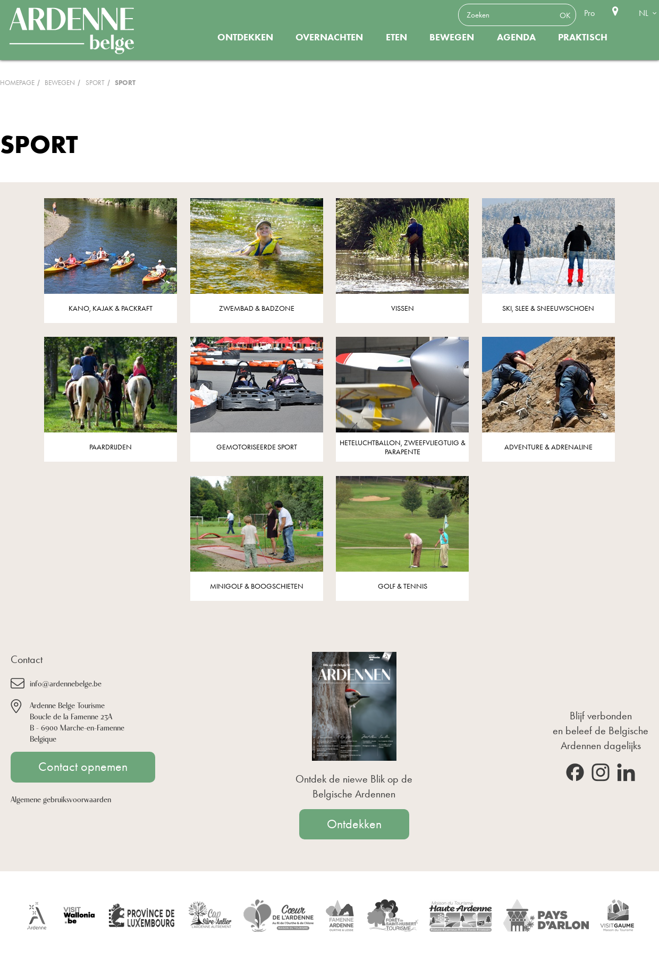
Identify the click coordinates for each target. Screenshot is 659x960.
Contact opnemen (83, 766)
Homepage (17, 83)
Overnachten (329, 37)
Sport (95, 83)
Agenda (516, 37)
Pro (589, 13)
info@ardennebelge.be (66, 683)
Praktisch (582, 37)
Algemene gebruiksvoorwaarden (61, 798)
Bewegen (451, 37)
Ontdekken (245, 37)
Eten (396, 37)
